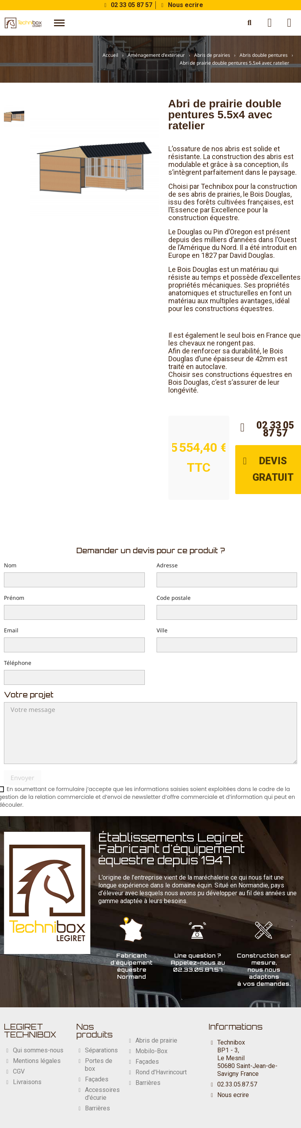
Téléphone (17, 662)
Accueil (110, 55)
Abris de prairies (212, 55)
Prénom (14, 597)
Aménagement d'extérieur (156, 55)
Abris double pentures (264, 55)
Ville (162, 630)
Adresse (167, 565)
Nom (10, 565)
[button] (59, 23)
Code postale (174, 597)
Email (11, 630)
